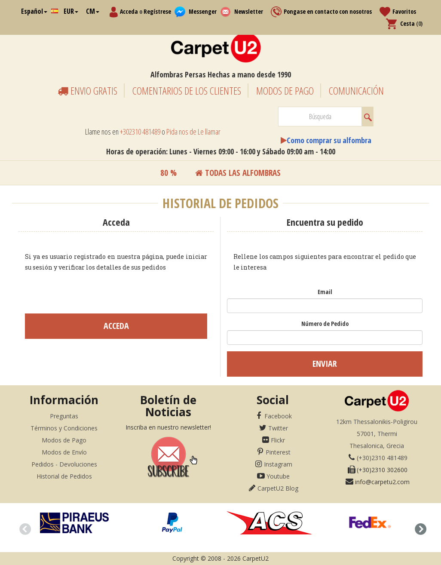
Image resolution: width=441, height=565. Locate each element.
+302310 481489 (140, 131)
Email (325, 292)
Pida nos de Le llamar (193, 131)
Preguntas (64, 416)
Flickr (278, 440)
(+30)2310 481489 (382, 458)
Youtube (278, 476)
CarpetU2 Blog (277, 488)
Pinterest (278, 452)
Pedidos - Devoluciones (64, 464)
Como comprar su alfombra (329, 140)
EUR (71, 11)
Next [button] (418, 527)
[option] (74, 522)
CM (92, 11)
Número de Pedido (325, 323)
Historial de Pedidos (64, 476)
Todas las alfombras (238, 172)
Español (34, 11)
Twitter (278, 428)
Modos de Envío (64, 452)
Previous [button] (22, 527)
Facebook (278, 416)
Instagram (278, 464)
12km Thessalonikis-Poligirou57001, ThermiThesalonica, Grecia (376, 434)
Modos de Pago (64, 440)
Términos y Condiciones (64, 428)
